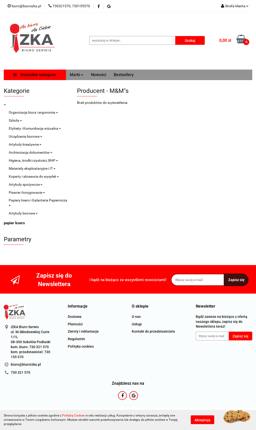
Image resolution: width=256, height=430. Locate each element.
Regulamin (76, 339)
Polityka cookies (81, 346)
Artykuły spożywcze (25, 184)
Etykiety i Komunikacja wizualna (35, 128)
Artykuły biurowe (23, 213)
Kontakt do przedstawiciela (153, 331)
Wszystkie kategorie (34, 74)
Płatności (75, 324)
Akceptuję (202, 420)
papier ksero (14, 223)
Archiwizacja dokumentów (30, 152)
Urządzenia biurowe (25, 136)
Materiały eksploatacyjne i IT (32, 168)
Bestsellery (124, 74)
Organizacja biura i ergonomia (33, 112)
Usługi (137, 324)
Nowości (98, 74)
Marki (77, 74)
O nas (136, 317)
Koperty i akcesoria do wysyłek (34, 176)
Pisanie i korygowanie (27, 192)
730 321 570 (20, 372)
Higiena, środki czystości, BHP (33, 160)
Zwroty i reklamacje (83, 331)
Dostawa (75, 317)
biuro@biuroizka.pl (26, 364)
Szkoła (15, 120)
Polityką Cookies (73, 415)
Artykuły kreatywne (25, 144)
